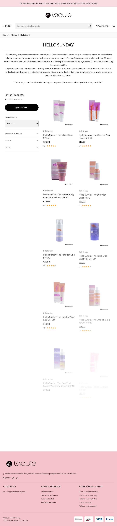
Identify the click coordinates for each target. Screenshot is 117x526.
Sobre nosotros (47, 492)
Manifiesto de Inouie (49, 495)
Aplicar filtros (22, 107)
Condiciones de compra (89, 495)
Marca (22, 140)
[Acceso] (103, 26)
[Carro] (113, 26)
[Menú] (7, 26)
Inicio (5, 35)
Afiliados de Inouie (48, 502)
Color (22, 148)
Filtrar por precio (22, 133)
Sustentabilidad (47, 499)
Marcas (14, 35)
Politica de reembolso (88, 499)
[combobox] (53, 26)
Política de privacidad (87, 506)
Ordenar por (11, 117)
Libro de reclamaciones (88, 492)
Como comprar (85, 502)
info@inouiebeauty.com (14, 492)
